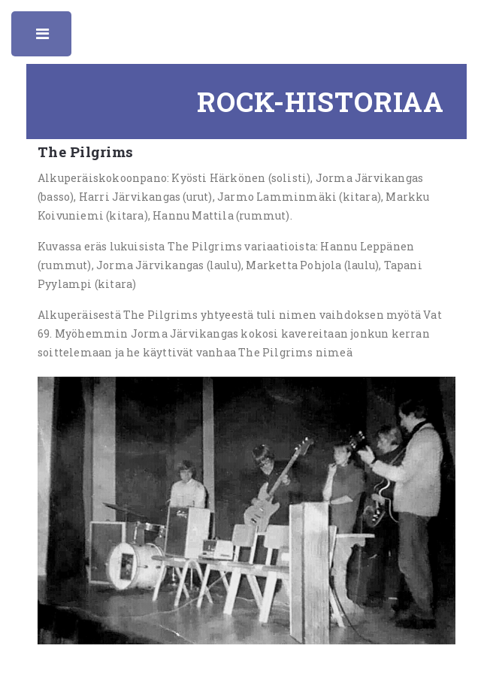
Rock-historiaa (320, 101)
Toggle (43, 37)
